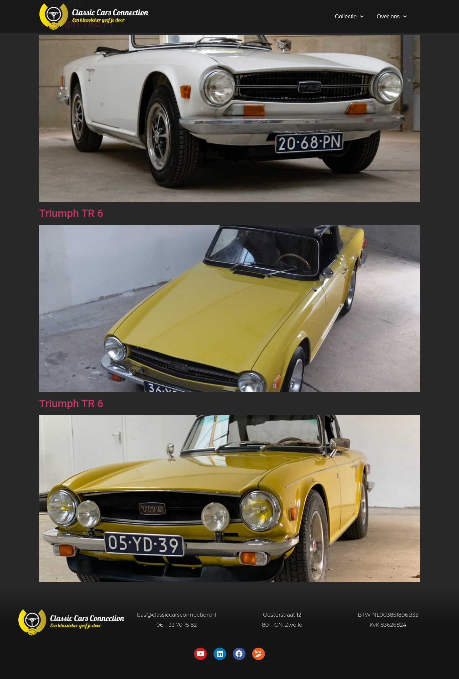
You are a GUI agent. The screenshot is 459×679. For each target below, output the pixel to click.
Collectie (349, 16)
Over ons (392, 16)
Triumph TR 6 (71, 213)
